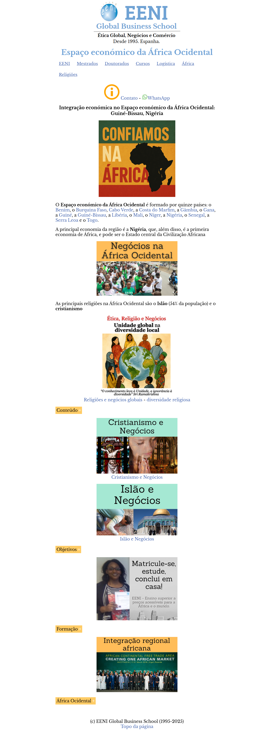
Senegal (196, 215)
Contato (129, 98)
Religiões (68, 74)
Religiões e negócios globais (113, 399)
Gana (208, 210)
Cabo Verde (121, 210)
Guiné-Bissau (92, 215)
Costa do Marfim (157, 210)
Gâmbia (188, 210)
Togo (92, 220)
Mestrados (87, 63)
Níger (155, 215)
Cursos (143, 63)
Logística (166, 63)
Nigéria (174, 215)
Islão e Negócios (137, 539)
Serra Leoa (66, 220)
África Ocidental (74, 700)
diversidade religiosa (168, 399)
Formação (67, 629)
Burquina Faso (91, 210)
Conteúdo (67, 410)
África (188, 63)
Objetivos (67, 549)
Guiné (65, 215)
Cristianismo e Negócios (137, 477)
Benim (62, 210)
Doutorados (117, 63)
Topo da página (137, 726)
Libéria (119, 215)
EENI (64, 63)
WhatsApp (156, 98)
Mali (138, 215)
